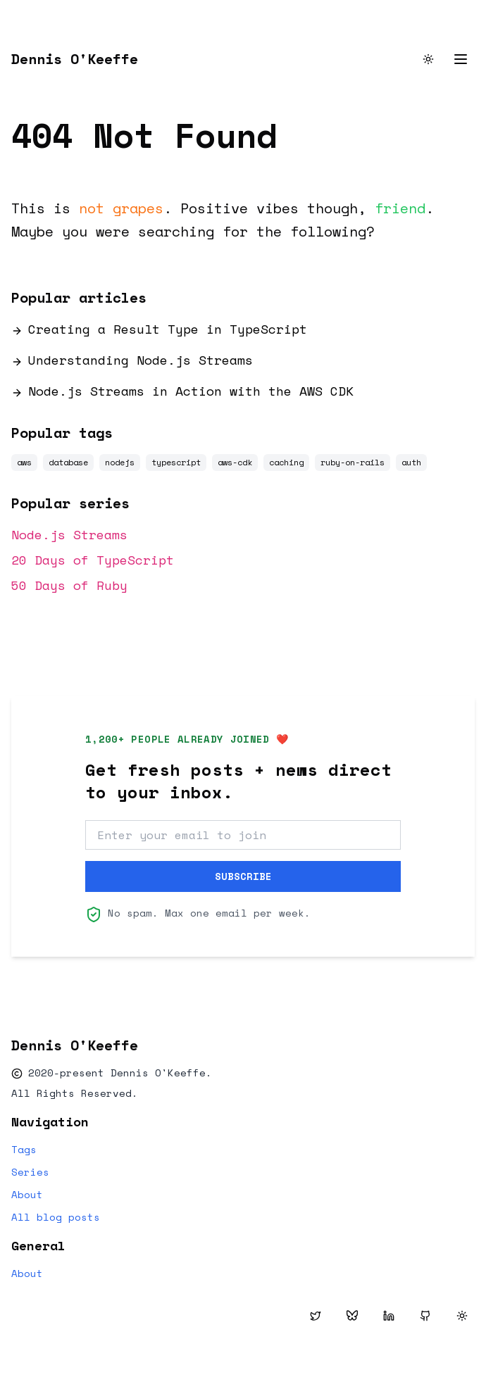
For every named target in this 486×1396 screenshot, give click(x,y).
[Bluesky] (352, 1315)
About (27, 1195)
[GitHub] (425, 1315)
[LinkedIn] (388, 1315)
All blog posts (55, 1217)
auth (411, 462)
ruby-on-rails (352, 462)
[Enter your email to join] (243, 835)
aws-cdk (235, 462)
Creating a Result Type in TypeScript (159, 329)
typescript (176, 462)
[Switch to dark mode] (428, 59)
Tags (24, 1150)
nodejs (120, 462)
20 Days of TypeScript (92, 560)
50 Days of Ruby (69, 585)
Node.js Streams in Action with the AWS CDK (182, 391)
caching (286, 462)
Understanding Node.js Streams (132, 360)
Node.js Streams (69, 534)
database (68, 462)
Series (30, 1172)
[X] (315, 1315)
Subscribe (243, 876)
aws (24, 462)
